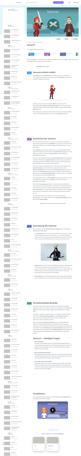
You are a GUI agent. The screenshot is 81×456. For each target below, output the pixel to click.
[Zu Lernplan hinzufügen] (58, 39)
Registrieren (76, 2)
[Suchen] (49, 2)
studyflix (8, 2)
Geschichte (29, 42)
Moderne (34, 42)
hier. (49, 398)
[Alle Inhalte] (18, 2)
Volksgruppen (40, 42)
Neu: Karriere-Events (58, 2)
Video (66, 59)
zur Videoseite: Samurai (52, 429)
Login (69, 2)
